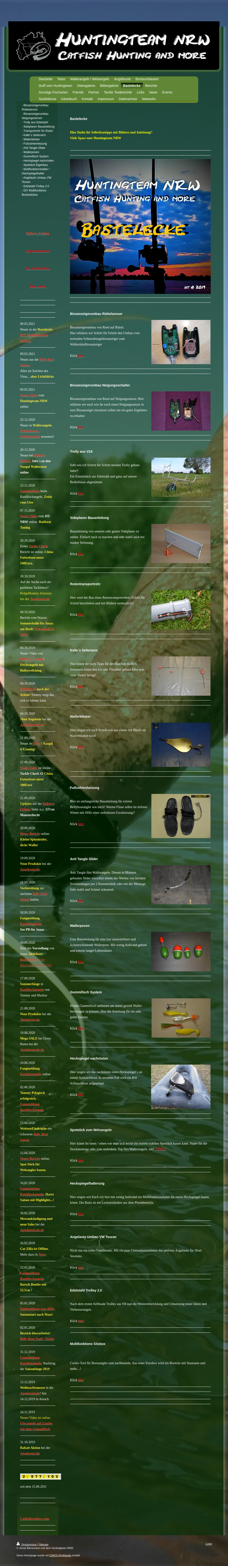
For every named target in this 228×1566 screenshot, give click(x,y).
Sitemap (43, 1544)
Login (209, 1543)
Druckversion (27, 1544)
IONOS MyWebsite (60, 1555)
